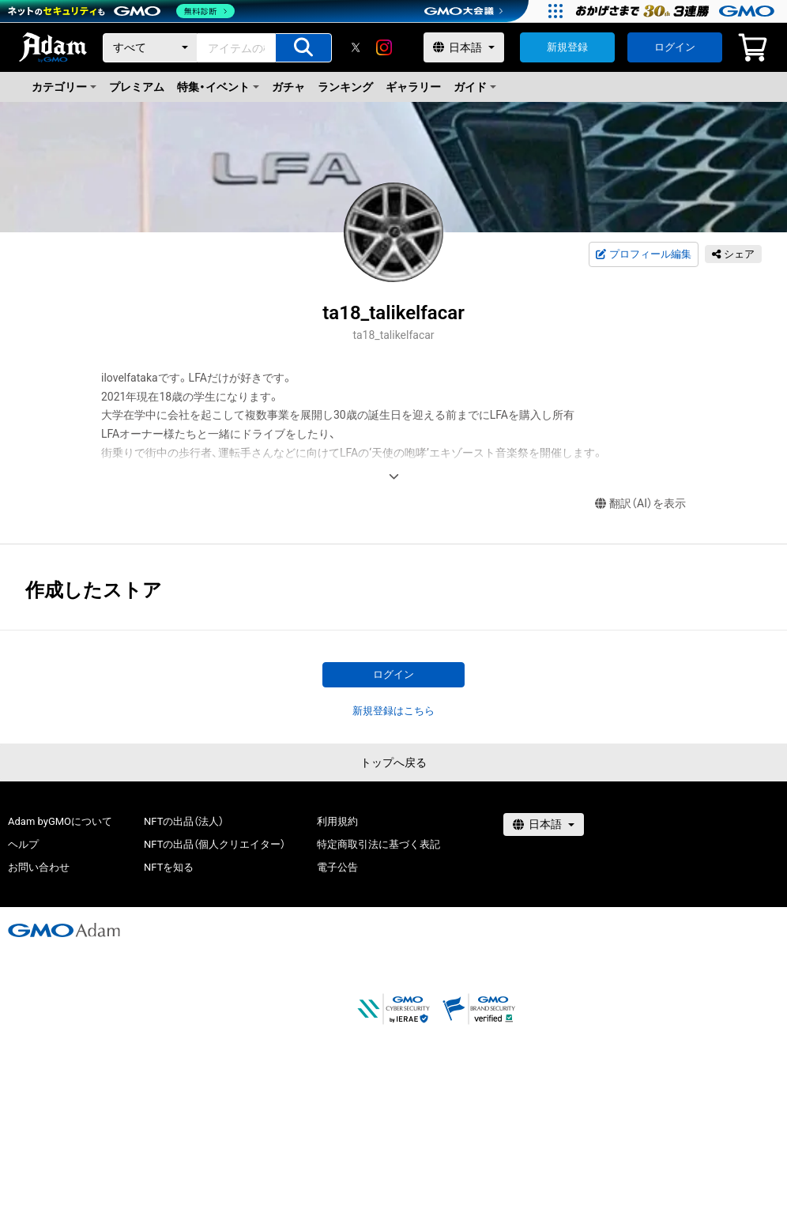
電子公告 (337, 867)
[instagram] (384, 47)
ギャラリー (413, 86)
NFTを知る (169, 867)
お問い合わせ (39, 867)
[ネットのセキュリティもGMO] (121, 11)
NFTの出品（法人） (184, 821)
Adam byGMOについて (60, 821)
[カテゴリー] (150, 47)
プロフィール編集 (643, 254)
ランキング (345, 86)
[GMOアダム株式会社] (64, 930)
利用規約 (337, 821)
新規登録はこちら (393, 711)
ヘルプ (23, 844)
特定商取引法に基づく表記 (378, 844)
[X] (355, 47)
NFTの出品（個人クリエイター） (214, 844)
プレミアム (136, 87)
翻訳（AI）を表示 (640, 503)
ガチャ (288, 87)
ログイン (674, 47)
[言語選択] (464, 47)
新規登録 (567, 47)
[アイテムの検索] (303, 47)
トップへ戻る (393, 762)
